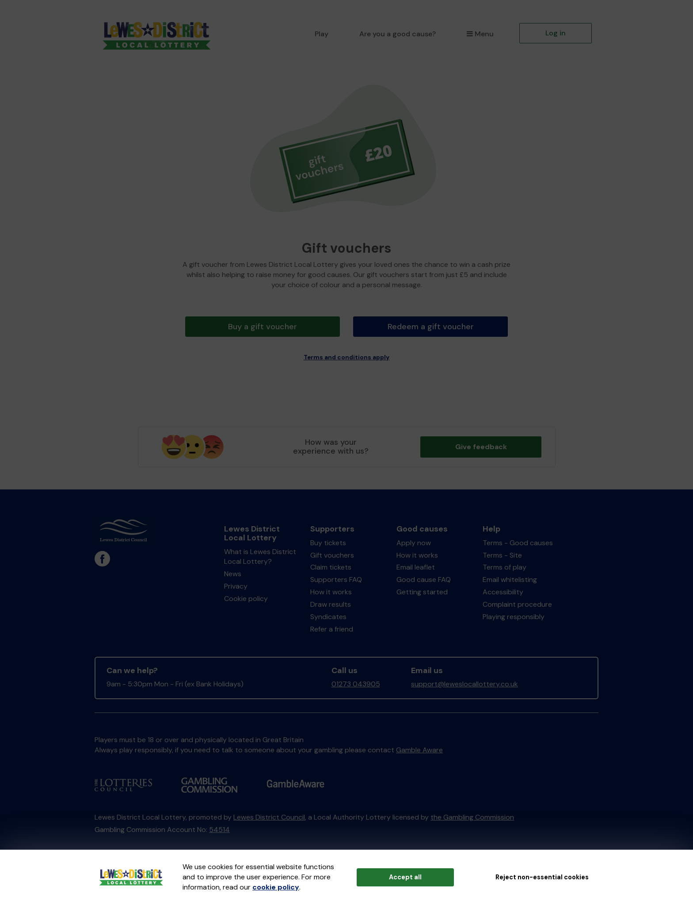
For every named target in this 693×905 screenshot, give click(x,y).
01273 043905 (355, 682)
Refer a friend (331, 627)
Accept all (405, 877)
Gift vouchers (332, 553)
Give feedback (481, 444)
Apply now (413, 540)
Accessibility (503, 589)
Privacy (236, 584)
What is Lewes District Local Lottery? (260, 554)
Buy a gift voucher (262, 326)
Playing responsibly (513, 614)
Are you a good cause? (397, 34)
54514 (219, 827)
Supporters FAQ (336, 577)
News (232, 572)
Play (321, 34)
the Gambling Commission (472, 815)
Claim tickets (330, 565)
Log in (555, 33)
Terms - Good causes (518, 540)
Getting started (422, 589)
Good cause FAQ (423, 577)
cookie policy (275, 887)
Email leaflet (415, 565)
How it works (331, 589)
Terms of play (504, 565)
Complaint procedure (517, 602)
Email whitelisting (510, 577)
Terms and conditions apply (346, 355)
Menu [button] (480, 34)
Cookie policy (246, 596)
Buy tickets (328, 540)
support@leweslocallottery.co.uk (464, 682)
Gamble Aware (419, 747)
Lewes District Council (269, 815)
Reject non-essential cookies (542, 877)
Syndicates (328, 614)
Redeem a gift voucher (430, 326)
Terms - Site (502, 553)
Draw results (330, 602)
